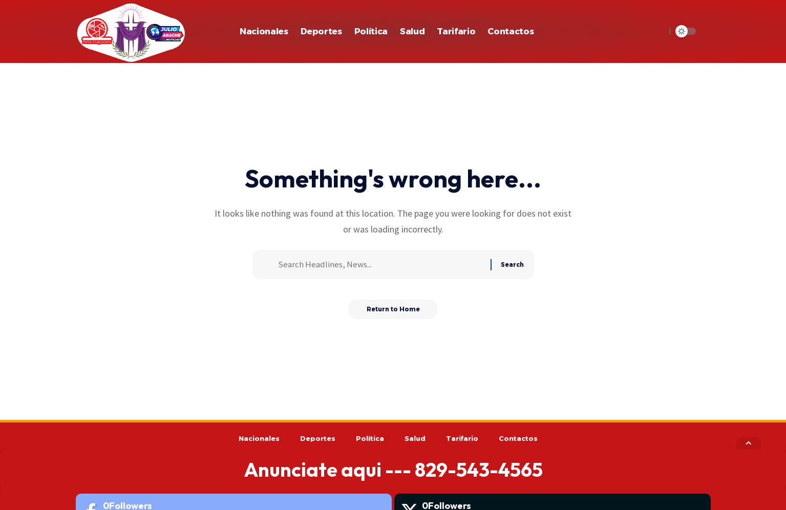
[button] (656, 31)
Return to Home (393, 312)
